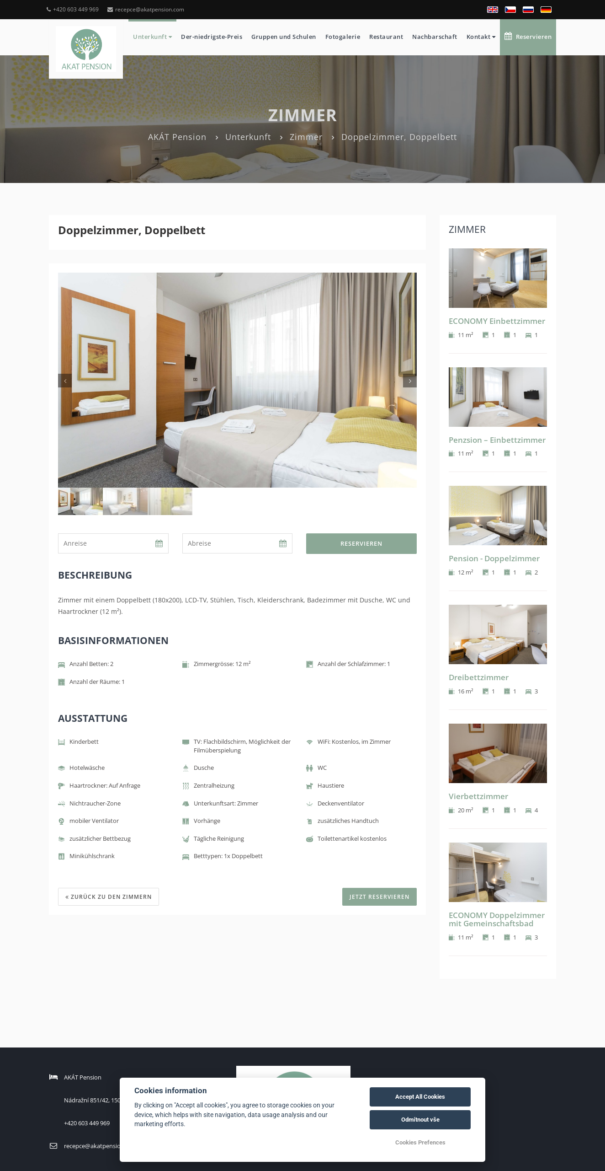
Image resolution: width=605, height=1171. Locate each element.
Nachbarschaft (434, 36)
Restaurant (386, 36)
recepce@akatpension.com (145, 9)
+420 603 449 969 (73, 9)
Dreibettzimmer (479, 677)
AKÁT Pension (177, 136)
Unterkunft (152, 36)
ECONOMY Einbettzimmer (497, 321)
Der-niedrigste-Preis (211, 36)
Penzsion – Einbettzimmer (497, 440)
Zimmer (306, 136)
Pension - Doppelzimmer (494, 558)
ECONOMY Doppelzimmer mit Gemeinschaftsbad (497, 919)
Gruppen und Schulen (283, 36)
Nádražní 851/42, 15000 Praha (104, 1100)
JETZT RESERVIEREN (379, 897)
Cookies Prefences (420, 1142)
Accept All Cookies (420, 1096)
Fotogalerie (343, 36)
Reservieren (528, 36)
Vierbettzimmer (478, 796)
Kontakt (481, 36)
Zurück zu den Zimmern (108, 897)
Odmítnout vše (420, 1119)
